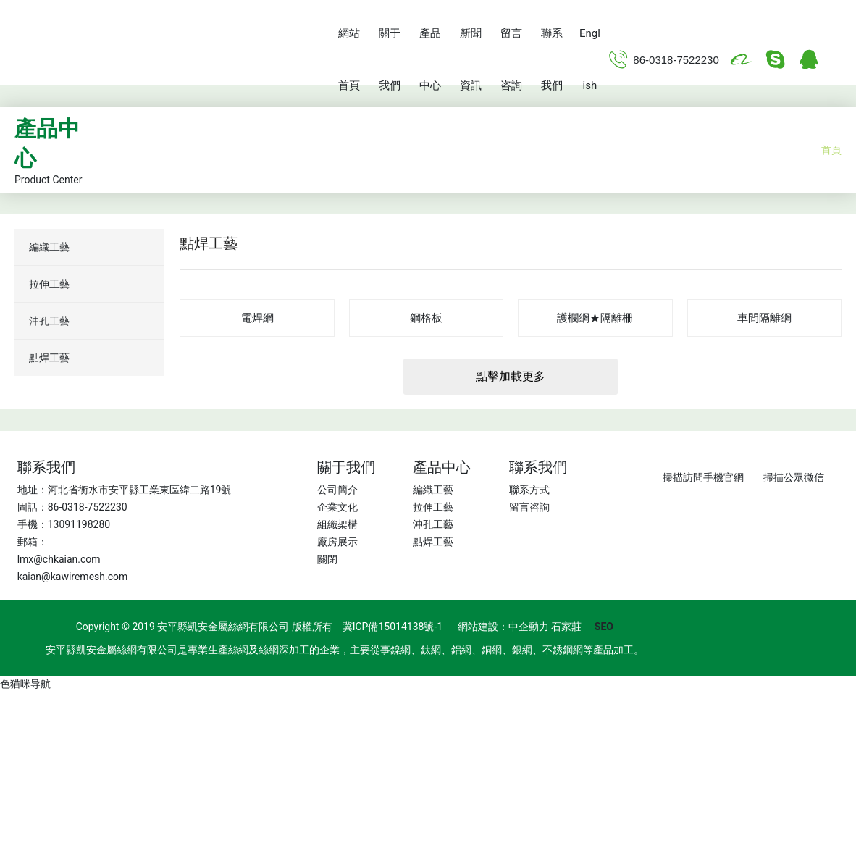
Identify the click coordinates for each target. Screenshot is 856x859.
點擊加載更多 (510, 376)
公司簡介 (337, 489)
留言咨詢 (529, 507)
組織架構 (337, 524)
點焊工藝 (433, 542)
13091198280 (79, 524)
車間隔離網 (764, 317)
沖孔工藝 (433, 524)
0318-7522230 (94, 507)
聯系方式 (529, 489)
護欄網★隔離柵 (595, 317)
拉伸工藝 (433, 507)
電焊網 (257, 317)
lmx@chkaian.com (59, 559)
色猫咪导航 (25, 684)
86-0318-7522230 (675, 60)
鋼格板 (426, 317)
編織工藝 (433, 489)
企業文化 (337, 507)
